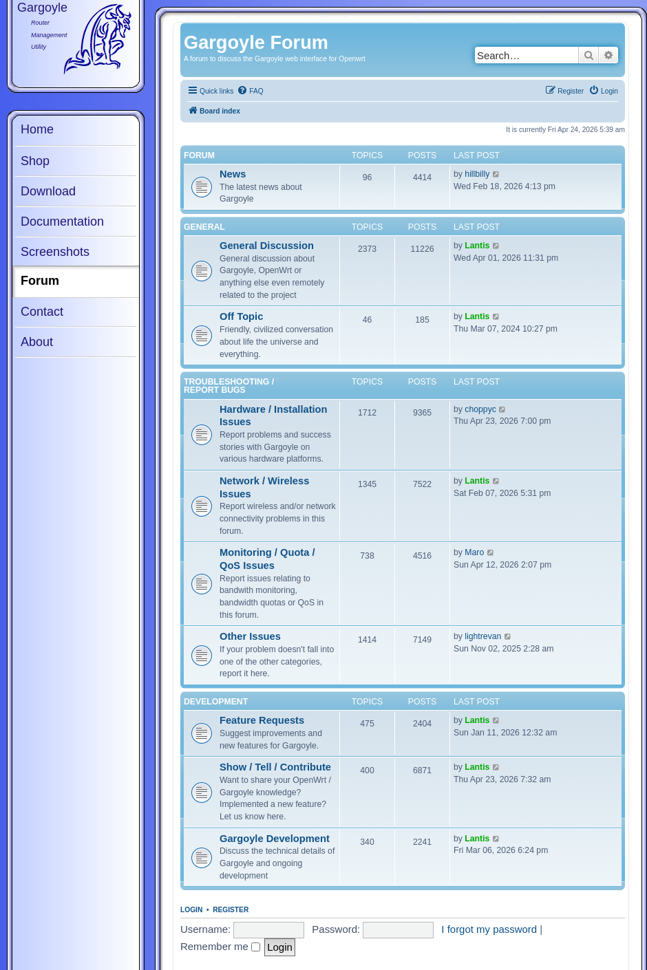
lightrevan (483, 636)
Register (230, 910)
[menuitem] (250, 91)
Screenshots (55, 252)
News (233, 174)
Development (216, 702)
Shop (35, 161)
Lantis (477, 245)
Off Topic (241, 316)
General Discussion (267, 245)
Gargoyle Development (275, 838)
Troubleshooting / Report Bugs (229, 386)
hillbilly (477, 174)
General (204, 227)
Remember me (220, 946)
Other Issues (250, 636)
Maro (474, 552)
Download (48, 191)
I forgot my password (489, 929)
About (37, 342)
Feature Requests (262, 720)
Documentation (62, 221)
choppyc (480, 409)
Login (191, 910)
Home (37, 129)
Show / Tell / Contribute (275, 767)
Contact (42, 312)
